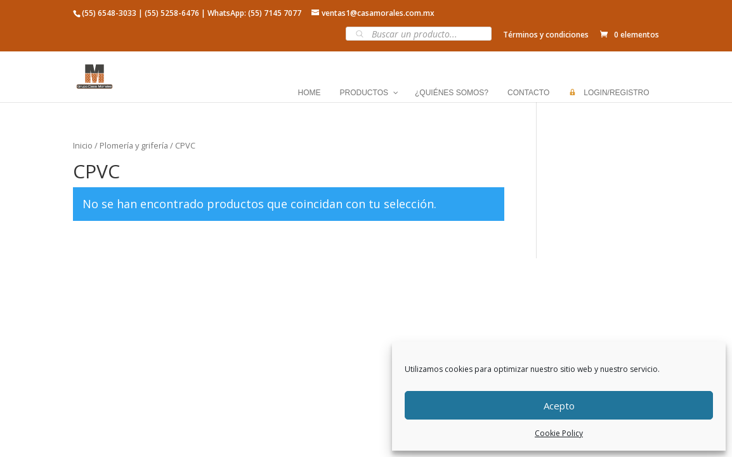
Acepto (559, 405)
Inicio (83, 145)
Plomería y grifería (134, 145)
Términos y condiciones (546, 34)
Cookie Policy (559, 433)
